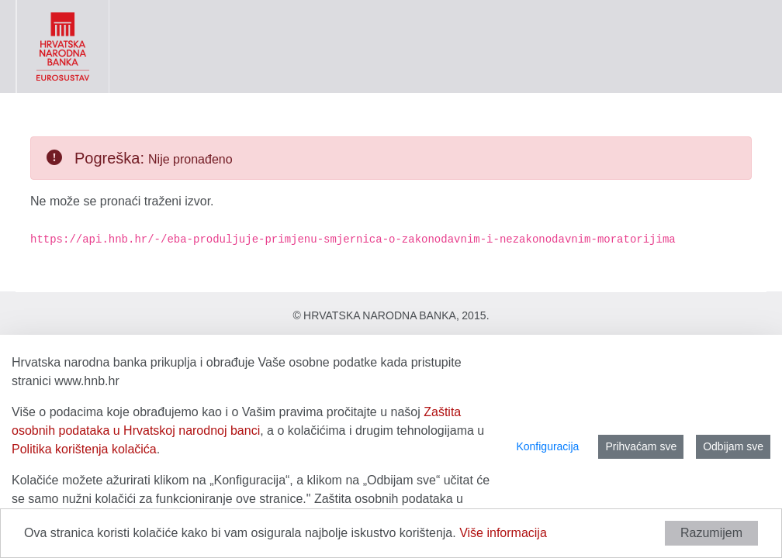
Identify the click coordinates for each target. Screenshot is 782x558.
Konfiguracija (547, 446)
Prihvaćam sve (640, 446)
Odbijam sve (733, 446)
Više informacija (503, 532)
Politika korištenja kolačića (84, 449)
